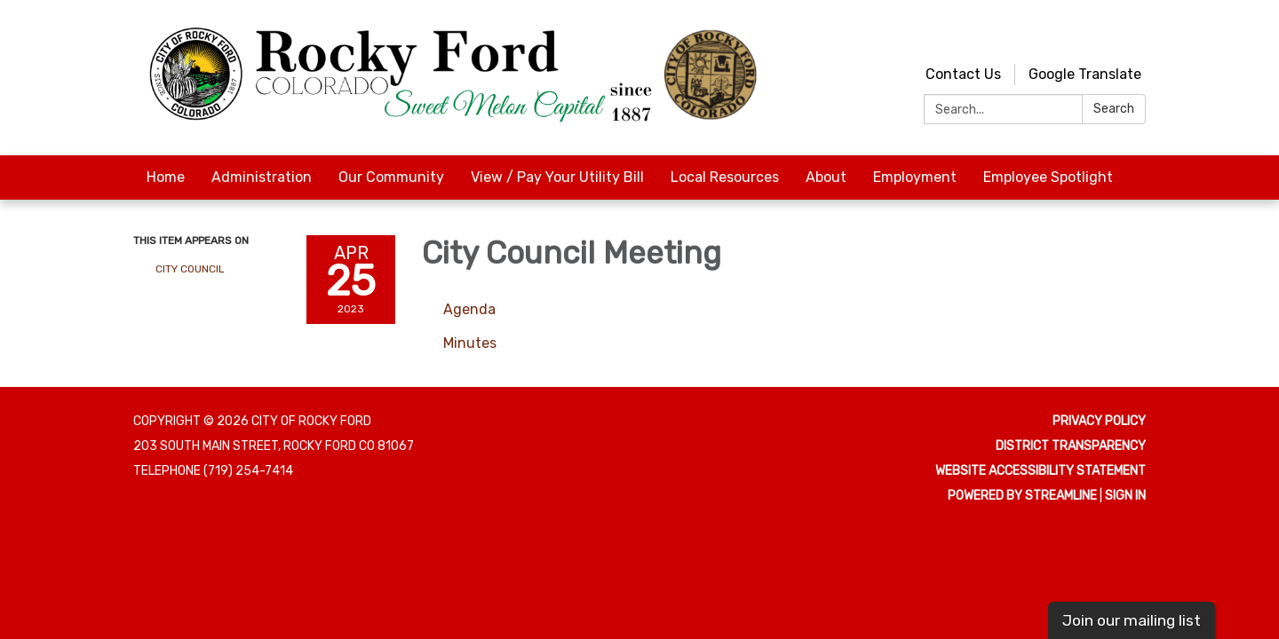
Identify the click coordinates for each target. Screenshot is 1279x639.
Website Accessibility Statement (1040, 470)
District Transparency (1071, 446)
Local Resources (725, 177)
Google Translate (1085, 74)
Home (166, 177)
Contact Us (963, 74)
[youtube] (1102, 35)
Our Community (391, 177)
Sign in (1125, 495)
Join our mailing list (1131, 620)
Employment (915, 177)
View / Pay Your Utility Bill (557, 177)
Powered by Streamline (1022, 495)
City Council (190, 269)
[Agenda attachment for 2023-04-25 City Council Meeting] (469, 309)
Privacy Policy (1099, 421)
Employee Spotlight (1048, 177)
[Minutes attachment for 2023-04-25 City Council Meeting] (470, 343)
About (826, 177)
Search (1113, 108)
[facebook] (1135, 35)
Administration (261, 177)
